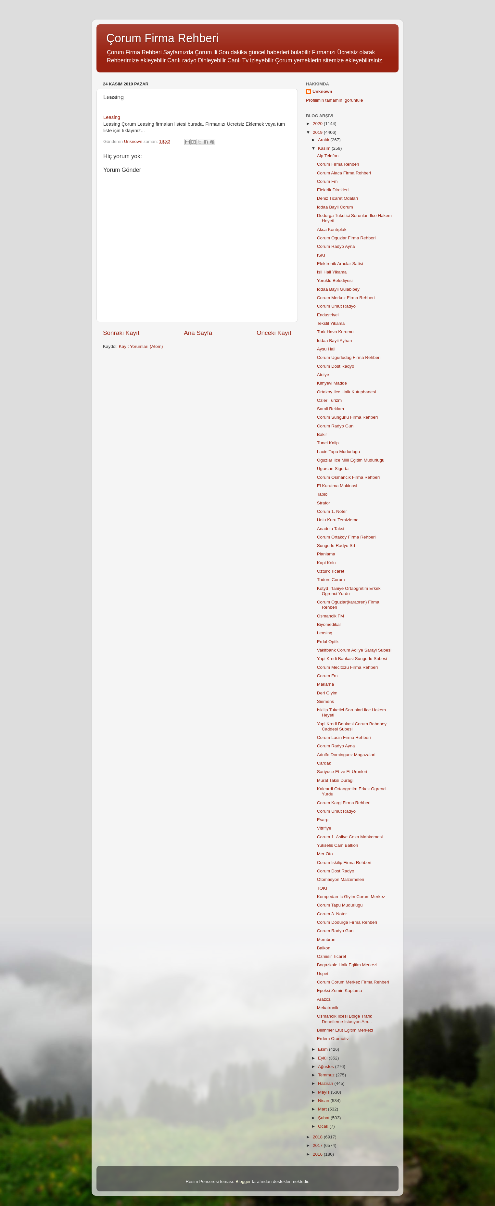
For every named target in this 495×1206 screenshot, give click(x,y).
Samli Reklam (330, 408)
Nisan (324, 1100)
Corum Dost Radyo (335, 366)
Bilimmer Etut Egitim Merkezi (345, 1030)
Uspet (322, 973)
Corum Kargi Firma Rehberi (344, 802)
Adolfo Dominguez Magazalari (346, 754)
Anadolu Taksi (330, 528)
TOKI (322, 888)
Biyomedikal (329, 624)
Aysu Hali (326, 349)
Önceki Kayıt (274, 332)
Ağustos (326, 1066)
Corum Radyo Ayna (336, 246)
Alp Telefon (328, 155)
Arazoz (324, 999)
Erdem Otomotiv (333, 1038)
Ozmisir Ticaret (331, 956)
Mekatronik (327, 1007)
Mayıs (324, 1092)
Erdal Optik (328, 641)
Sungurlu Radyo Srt (336, 545)
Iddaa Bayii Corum (335, 207)
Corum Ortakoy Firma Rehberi (346, 537)
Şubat (324, 1117)
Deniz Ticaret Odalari (337, 198)
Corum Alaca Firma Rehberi (344, 173)
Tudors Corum (331, 579)
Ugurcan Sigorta (333, 468)
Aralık (324, 139)
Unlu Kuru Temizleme (338, 519)
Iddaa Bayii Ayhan (334, 340)
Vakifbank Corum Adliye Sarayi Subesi (354, 650)
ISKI (321, 255)
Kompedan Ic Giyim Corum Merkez (351, 896)
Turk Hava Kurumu (335, 331)
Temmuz (327, 1075)
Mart (323, 1109)
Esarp (322, 819)
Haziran (326, 1083)
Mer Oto (325, 853)
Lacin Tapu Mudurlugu (338, 451)
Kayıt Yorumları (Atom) (141, 346)
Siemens (325, 701)
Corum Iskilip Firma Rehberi (344, 862)
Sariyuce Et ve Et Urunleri (342, 771)
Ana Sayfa (198, 332)
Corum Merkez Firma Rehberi (346, 297)
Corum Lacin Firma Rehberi (344, 737)
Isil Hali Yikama (332, 272)
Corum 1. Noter (332, 511)
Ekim (323, 1049)
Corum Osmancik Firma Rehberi (348, 477)
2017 (318, 1145)
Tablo (322, 494)
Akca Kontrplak (332, 229)
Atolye (323, 374)
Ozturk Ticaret (330, 571)
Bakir (322, 434)
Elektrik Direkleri (333, 189)
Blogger (243, 1181)
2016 (318, 1154)
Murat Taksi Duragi (335, 780)
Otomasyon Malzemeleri (340, 879)
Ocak (323, 1126)
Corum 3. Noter (332, 913)
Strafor (323, 503)
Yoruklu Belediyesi (335, 280)
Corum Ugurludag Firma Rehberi (349, 357)
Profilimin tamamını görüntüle (334, 100)
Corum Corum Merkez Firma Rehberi (353, 982)
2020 (318, 123)
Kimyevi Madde (332, 383)
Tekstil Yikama (331, 323)
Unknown (322, 91)
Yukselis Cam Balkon (337, 845)
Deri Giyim (327, 693)
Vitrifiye (324, 828)
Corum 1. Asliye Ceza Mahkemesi (350, 836)
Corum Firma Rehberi (338, 164)
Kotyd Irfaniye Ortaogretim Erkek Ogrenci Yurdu (349, 591)
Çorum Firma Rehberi (162, 38)
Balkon (323, 948)
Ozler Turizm (329, 400)
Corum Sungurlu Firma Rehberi (347, 417)
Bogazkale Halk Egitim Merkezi (347, 964)
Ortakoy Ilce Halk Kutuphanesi (346, 391)
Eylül (323, 1058)
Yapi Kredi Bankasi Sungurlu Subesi (352, 658)
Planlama (326, 554)
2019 (318, 132)
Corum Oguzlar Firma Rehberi (346, 237)
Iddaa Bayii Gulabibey (338, 289)
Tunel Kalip (328, 442)
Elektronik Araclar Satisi (340, 263)
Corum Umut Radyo (336, 306)
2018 (318, 1137)
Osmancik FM (330, 616)
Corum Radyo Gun (335, 426)
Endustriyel (328, 314)
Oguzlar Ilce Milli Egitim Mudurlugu (351, 460)
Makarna (325, 684)
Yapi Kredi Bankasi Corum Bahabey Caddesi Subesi (352, 726)
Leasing (111, 117)
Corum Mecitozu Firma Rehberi (347, 667)
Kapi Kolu (326, 562)
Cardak (324, 763)
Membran (326, 939)
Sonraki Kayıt (121, 332)
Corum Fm (327, 181)
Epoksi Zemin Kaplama (339, 990)
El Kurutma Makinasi (337, 485)
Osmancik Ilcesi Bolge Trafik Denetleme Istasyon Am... (344, 1019)
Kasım (325, 148)
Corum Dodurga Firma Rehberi (347, 922)
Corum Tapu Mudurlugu (340, 905)
